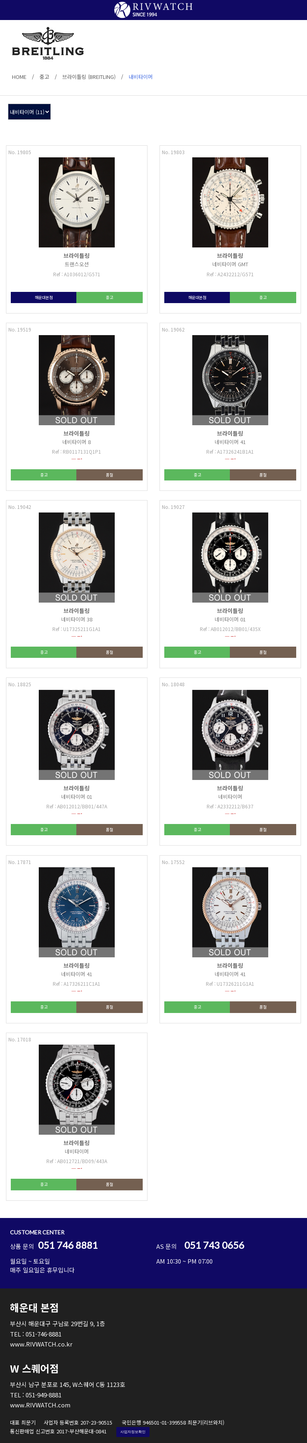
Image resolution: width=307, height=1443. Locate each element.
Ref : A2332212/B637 (230, 806)
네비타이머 (230, 796)
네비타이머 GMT (230, 264)
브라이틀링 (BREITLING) (89, 76)
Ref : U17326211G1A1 (230, 983)
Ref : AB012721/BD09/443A (76, 1161)
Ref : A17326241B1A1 (230, 451)
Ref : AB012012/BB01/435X (230, 628)
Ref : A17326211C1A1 (76, 983)
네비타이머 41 (230, 442)
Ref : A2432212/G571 (230, 274)
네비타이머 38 (76, 619)
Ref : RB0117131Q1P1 (76, 451)
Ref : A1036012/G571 (76, 274)
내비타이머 (141, 76)
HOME (19, 76)
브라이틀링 (77, 255)
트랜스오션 (77, 264)
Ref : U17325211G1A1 (76, 628)
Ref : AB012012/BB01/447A (76, 806)
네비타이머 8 (76, 442)
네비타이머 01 (230, 619)
